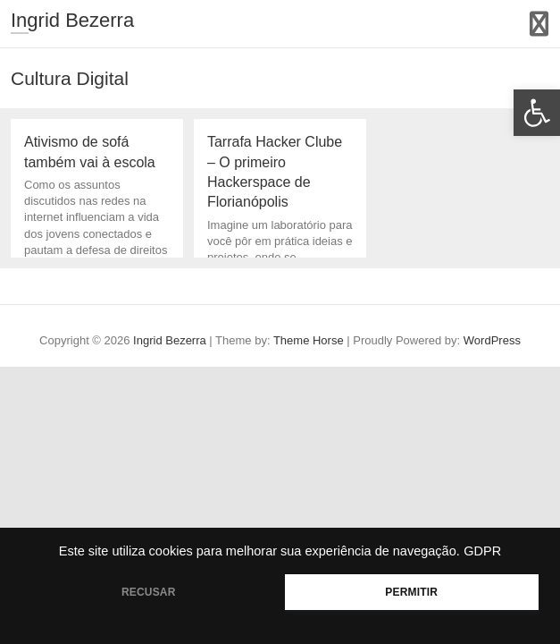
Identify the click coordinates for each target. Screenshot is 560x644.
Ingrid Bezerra (72, 20)
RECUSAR (148, 592)
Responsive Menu (539, 23)
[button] (537, 112)
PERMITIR (411, 592)
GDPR (482, 551)
